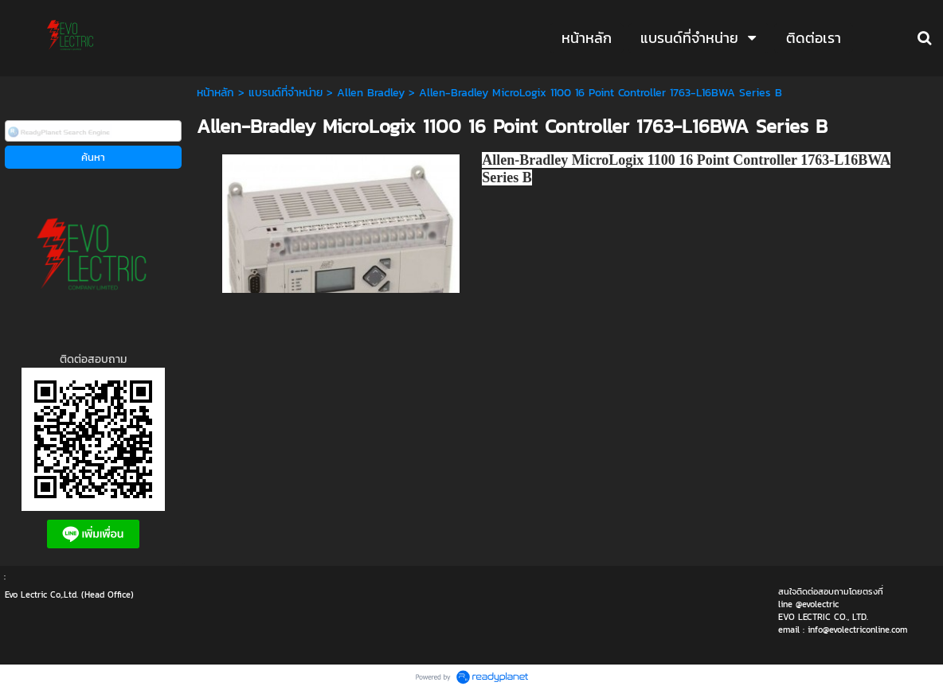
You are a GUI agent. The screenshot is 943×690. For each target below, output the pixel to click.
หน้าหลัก (215, 92)
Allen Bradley (371, 92)
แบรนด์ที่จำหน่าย (285, 92)
